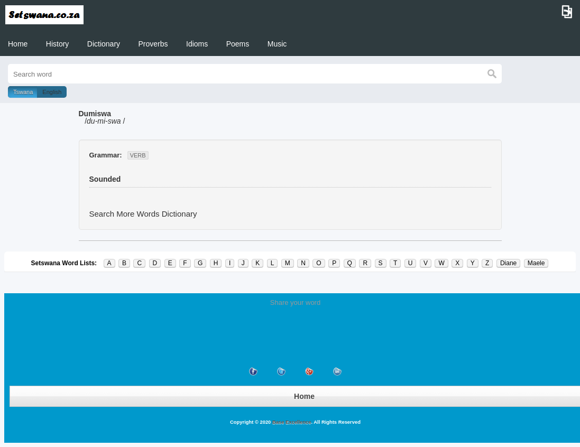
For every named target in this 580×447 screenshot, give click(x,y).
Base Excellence (291, 422)
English (51, 92)
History (57, 44)
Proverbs (153, 44)
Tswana (23, 92)
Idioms (197, 44)
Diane (508, 263)
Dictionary (103, 44)
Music (277, 44)
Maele (536, 263)
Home (17, 44)
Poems (238, 44)
